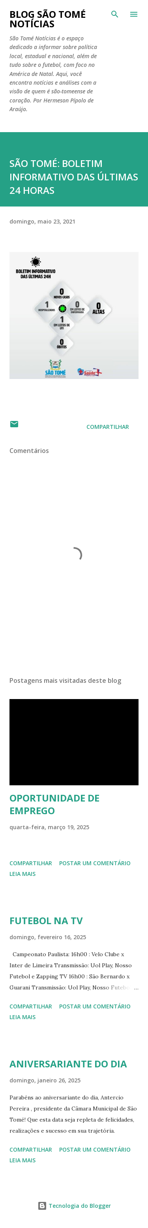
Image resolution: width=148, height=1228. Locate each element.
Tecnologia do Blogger (74, 1205)
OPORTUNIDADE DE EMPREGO (54, 804)
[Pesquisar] (115, 14)
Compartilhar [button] (107, 426)
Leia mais (22, 873)
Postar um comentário (95, 863)
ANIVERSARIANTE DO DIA (68, 1063)
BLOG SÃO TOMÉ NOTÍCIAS (47, 19)
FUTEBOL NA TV (46, 920)
